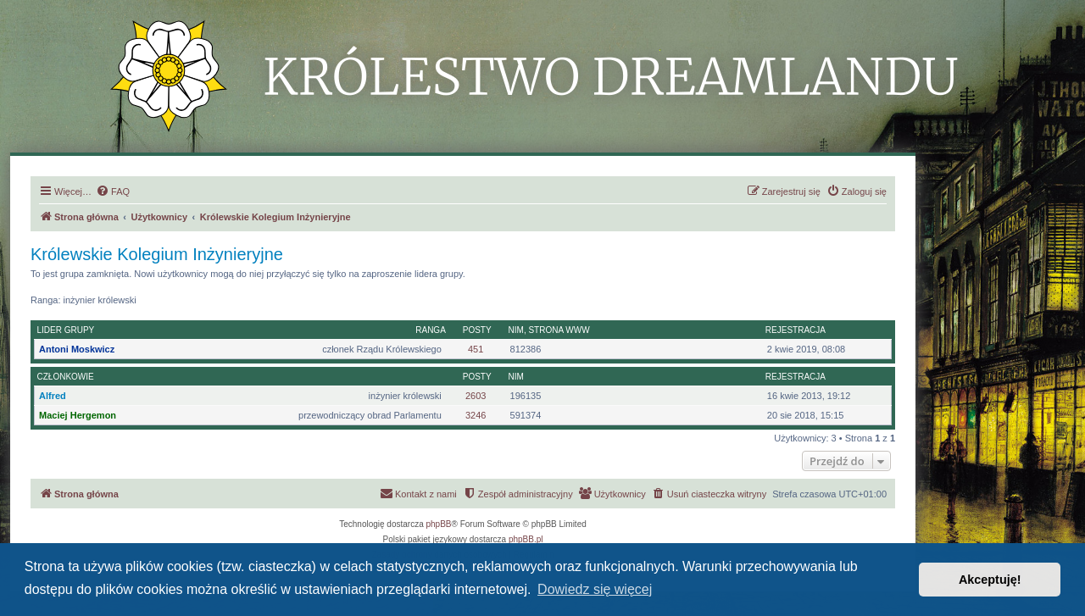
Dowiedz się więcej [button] (594, 589)
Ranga (430, 330)
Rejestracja (795, 330)
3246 (475, 415)
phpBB (439, 524)
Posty (477, 330)
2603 (475, 396)
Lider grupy (66, 330)
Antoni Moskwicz (76, 349)
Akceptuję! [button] (990, 579)
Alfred (52, 396)
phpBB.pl (526, 539)
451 (475, 349)
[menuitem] (113, 191)
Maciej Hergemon (77, 415)
